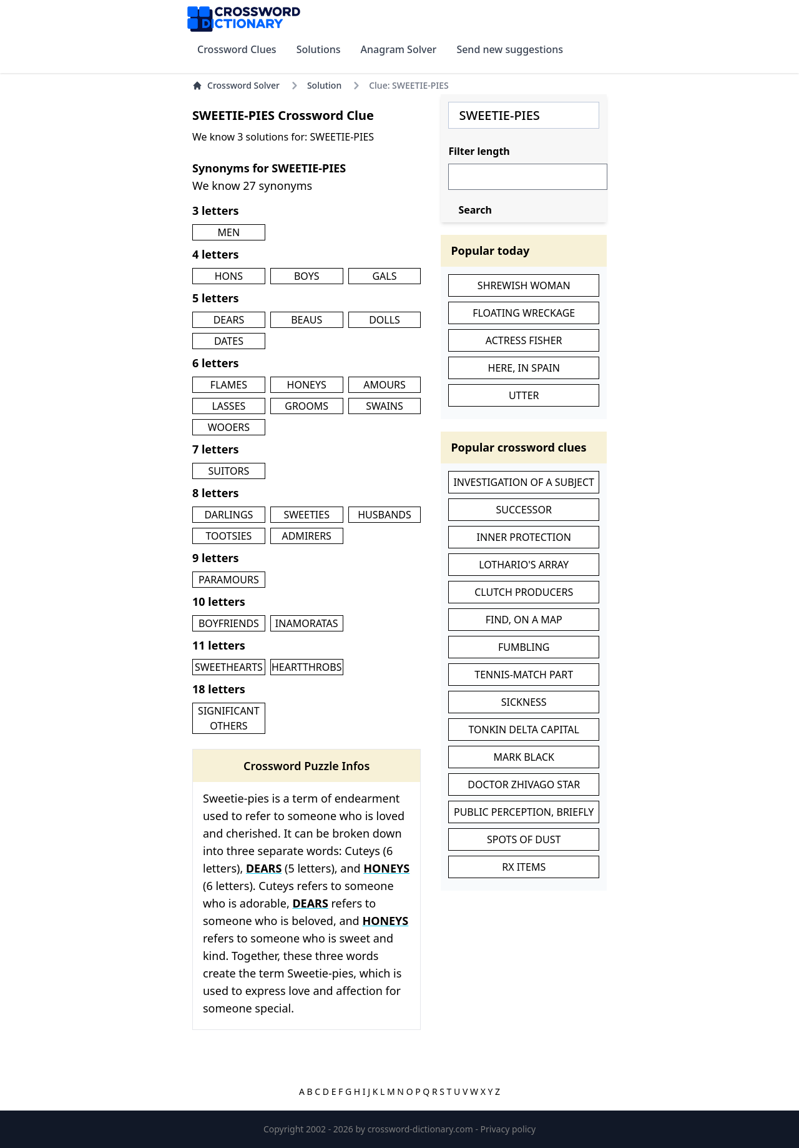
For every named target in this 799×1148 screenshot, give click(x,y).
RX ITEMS (524, 867)
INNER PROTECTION (524, 537)
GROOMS (306, 406)
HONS (229, 276)
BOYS (307, 276)
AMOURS (384, 385)
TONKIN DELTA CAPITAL (523, 729)
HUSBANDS (384, 515)
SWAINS (384, 406)
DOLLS (384, 320)
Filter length (478, 151)
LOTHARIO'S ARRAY (524, 565)
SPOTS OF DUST (524, 839)
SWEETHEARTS (229, 667)
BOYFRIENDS (229, 623)
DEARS (229, 320)
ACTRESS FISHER (524, 340)
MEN (229, 232)
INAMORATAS (306, 623)
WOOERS (229, 427)
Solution (324, 85)
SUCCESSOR (524, 510)
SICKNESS (524, 702)
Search (474, 210)
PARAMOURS (229, 579)
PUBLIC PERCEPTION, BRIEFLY (524, 812)
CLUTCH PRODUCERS (523, 592)
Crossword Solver (236, 85)
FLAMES (228, 385)
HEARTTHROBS (307, 667)
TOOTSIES (228, 536)
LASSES (228, 406)
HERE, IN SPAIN (524, 368)
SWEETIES (306, 515)
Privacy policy (508, 1129)
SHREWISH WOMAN (524, 285)
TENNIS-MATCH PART (523, 674)
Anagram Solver (399, 49)
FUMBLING (524, 647)
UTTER (524, 395)
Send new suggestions (509, 49)
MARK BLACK (523, 757)
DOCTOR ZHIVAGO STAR (524, 784)
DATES (228, 341)
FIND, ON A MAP (524, 619)
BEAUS (306, 320)
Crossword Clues (237, 49)
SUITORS (229, 471)
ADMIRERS (306, 536)
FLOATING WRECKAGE (524, 313)
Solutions (319, 49)
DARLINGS (228, 515)
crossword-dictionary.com (422, 1129)
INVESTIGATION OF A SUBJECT (523, 482)
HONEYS (306, 385)
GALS (384, 276)
